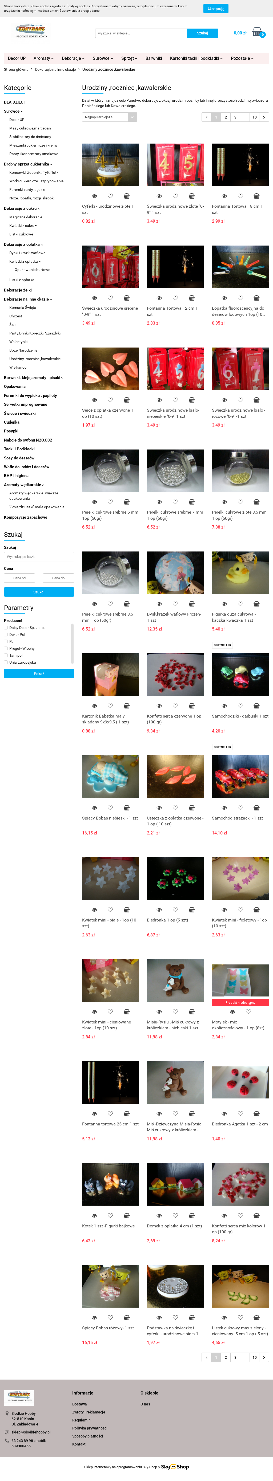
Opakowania (15, 386)
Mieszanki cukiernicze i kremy (33, 145)
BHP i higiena (16, 475)
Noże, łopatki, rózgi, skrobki (31, 198)
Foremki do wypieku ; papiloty (30, 395)
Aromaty (44, 58)
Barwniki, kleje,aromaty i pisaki (33, 377)
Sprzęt (129, 58)
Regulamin (81, 1420)
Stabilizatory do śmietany (30, 137)
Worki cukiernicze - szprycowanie (36, 181)
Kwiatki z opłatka (25, 261)
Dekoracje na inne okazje (28, 299)
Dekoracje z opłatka (23, 244)
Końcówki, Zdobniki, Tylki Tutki (34, 172)
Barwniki (154, 58)
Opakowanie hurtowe (32, 269)
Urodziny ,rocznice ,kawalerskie (35, 359)
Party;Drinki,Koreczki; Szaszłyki (35, 333)
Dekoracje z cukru (22, 208)
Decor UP (17, 58)
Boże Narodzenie (23, 350)
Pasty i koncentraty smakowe (33, 154)
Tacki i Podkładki (19, 449)
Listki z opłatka (21, 280)
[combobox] (109, 117)
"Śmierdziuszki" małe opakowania (37, 507)
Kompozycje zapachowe (25, 517)
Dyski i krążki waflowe (27, 253)
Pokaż (39, 674)
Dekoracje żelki (18, 290)
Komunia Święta (22, 307)
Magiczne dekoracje (25, 217)
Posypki (11, 431)
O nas (145, 1404)
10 (254, 117)
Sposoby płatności (87, 1436)
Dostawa (79, 1404)
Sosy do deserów (19, 458)
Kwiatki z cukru (23, 225)
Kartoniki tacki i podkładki (196, 58)
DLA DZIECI (14, 102)
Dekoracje (73, 58)
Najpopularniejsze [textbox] (99, 117)
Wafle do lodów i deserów (26, 466)
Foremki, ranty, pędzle (27, 189)
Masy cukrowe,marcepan (30, 128)
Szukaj (39, 592)
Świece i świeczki (20, 413)
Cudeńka (11, 422)
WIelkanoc (17, 367)
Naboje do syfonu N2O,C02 (28, 440)
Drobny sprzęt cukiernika (28, 164)
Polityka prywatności (89, 1428)
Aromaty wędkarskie (24, 484)
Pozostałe (242, 58)
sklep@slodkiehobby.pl (31, 1432)
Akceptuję (215, 9)
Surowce (103, 58)
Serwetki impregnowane (25, 404)
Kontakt (79, 1444)
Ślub (13, 324)
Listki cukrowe (21, 234)
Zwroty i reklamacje (88, 1412)
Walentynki (18, 342)
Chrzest (15, 316)
